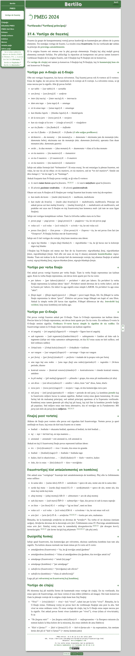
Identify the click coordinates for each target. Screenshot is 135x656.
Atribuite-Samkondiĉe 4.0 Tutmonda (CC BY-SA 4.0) (74, 645)
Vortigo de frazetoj (12, 15)
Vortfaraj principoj (54, 25)
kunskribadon (105, 254)
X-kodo (80, 654)
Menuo (4, 42)
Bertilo (12, 3)
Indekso (4, 39)
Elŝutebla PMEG (7, 26)
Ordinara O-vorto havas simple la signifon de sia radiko (84, 323)
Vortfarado (34, 25)
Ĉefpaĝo (4, 22)
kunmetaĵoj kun (109, 62)
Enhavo (4, 32)
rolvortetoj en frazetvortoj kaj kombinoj (58, 578)
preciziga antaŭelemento (52, 47)
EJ (88, 339)
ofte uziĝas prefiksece (85, 132)
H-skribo (74, 654)
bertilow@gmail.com (78, 640)
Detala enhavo (7, 36)
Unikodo (67, 654)
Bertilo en (11, 63)
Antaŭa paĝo (6, 45)
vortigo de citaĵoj (39, 62)
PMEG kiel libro (7, 29)
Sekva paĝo (6, 49)
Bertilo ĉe (12, 65)
